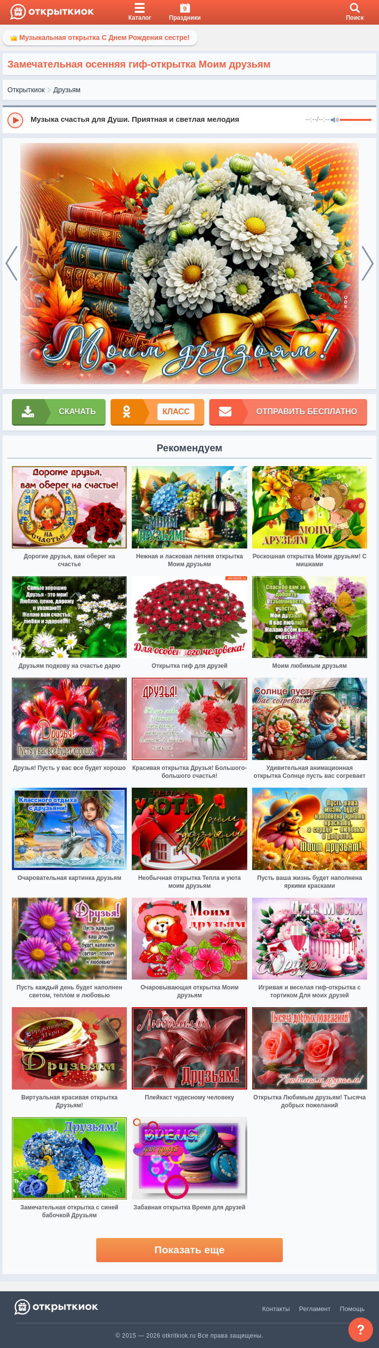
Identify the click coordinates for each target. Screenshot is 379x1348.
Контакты (276, 1308)
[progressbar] (356, 120)
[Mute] (335, 120)
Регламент (315, 1308)
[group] (189, 120)
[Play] (15, 120)
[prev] (11, 264)
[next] (367, 264)
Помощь (352, 1308)
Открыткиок (26, 90)
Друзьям (66, 90)
